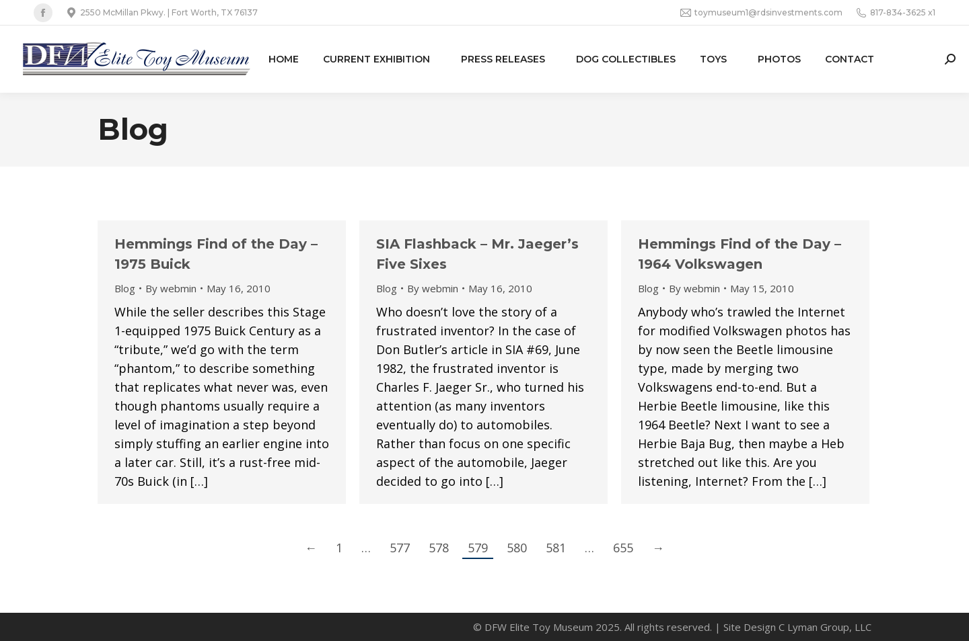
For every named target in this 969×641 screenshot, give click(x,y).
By (170, 288)
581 (556, 548)
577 (400, 548)
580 (517, 548)
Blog (124, 288)
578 (439, 548)
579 (478, 548)
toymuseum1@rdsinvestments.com (761, 13)
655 (623, 548)
